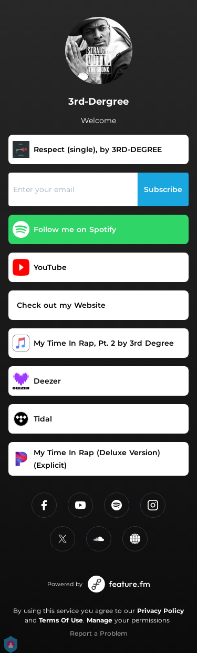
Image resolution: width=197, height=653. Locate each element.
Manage (99, 620)
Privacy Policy (160, 611)
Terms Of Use (61, 620)
